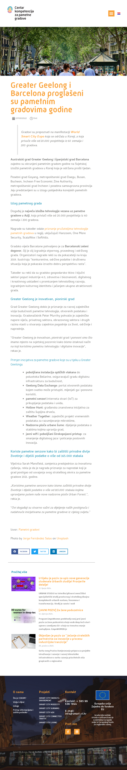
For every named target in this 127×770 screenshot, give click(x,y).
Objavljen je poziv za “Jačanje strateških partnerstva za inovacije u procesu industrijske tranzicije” (64, 639)
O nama (18, 692)
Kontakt (70, 692)
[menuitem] (119, 13)
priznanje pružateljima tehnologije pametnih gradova (49, 231)
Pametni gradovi (29, 530)
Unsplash (62, 538)
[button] (111, 13)
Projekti (44, 692)
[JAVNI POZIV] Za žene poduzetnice (61, 610)
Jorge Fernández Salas (37, 538)
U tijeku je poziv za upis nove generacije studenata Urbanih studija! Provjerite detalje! (64, 581)
